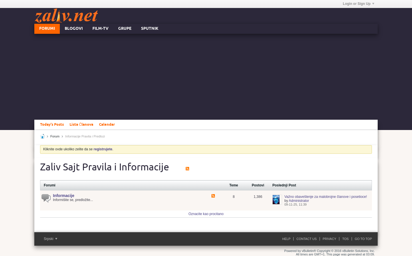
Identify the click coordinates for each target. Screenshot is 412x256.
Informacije (63, 195)
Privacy (329, 239)
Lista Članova (81, 124)
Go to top (363, 239)
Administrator (299, 201)
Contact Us (306, 239)
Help (286, 239)
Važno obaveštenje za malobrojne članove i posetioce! (325, 197)
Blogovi (74, 28)
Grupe (124, 28)
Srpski (50, 239)
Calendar (107, 124)
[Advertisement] (206, 77)
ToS (345, 239)
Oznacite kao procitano (206, 214)
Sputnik (150, 28)
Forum (55, 136)
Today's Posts (52, 124)
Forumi (47, 28)
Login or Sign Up (358, 4)
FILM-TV (100, 28)
